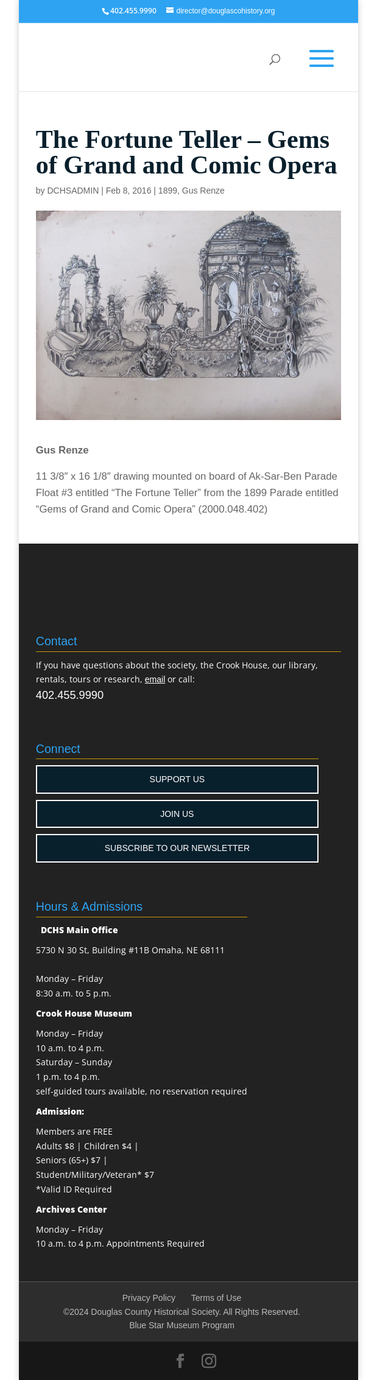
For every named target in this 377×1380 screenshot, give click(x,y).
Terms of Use (216, 1298)
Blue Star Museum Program (181, 1325)
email (155, 679)
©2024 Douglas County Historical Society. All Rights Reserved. (181, 1312)
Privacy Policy (148, 1298)
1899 (167, 190)
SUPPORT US (177, 779)
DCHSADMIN (73, 190)
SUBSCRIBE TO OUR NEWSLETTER (177, 848)
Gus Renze (203, 190)
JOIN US (177, 814)
